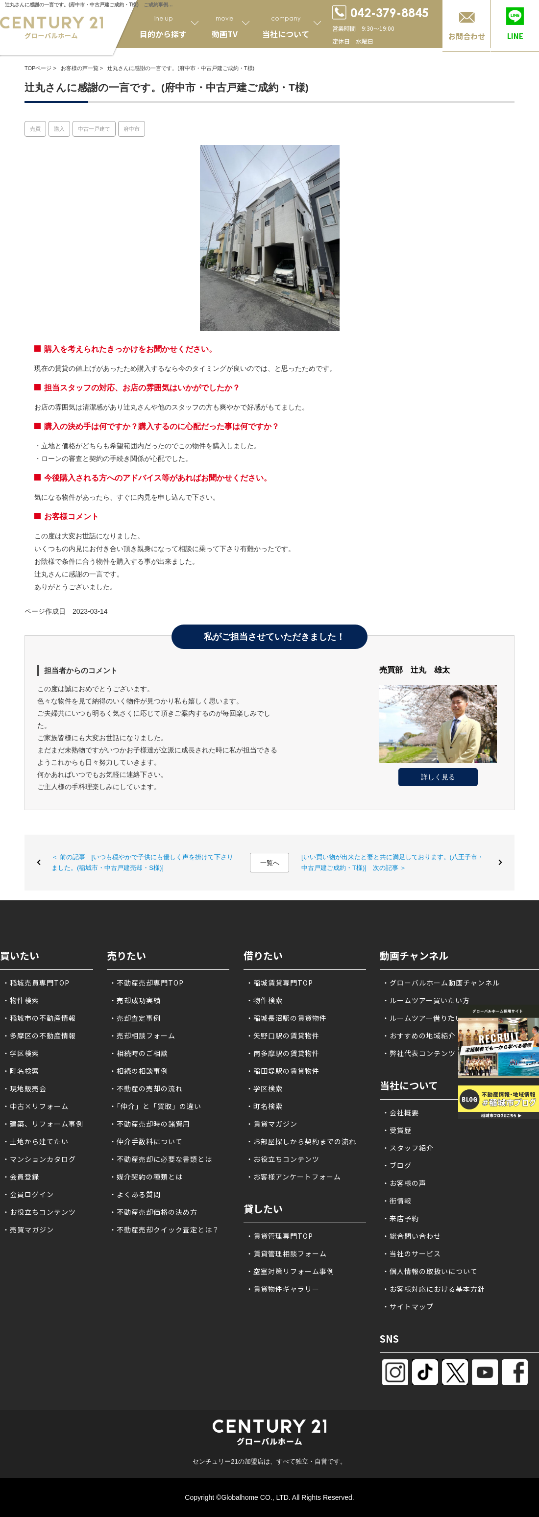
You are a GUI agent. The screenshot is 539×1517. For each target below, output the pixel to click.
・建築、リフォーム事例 (42, 1124)
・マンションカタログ (39, 1159)
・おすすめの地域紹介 (419, 1035)
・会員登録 (20, 1176)
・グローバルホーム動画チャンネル (441, 982)
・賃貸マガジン (271, 1124)
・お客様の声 (404, 1183)
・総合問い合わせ (411, 1236)
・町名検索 (20, 1071)
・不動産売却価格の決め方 (153, 1212)
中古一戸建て (94, 129)
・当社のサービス (411, 1253)
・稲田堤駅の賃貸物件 (282, 1071)
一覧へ (269, 863)
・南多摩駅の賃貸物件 (282, 1053)
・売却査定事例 (135, 1018)
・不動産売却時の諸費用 (149, 1124)
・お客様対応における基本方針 (433, 1289)
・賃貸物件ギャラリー (282, 1289)
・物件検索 (20, 1000)
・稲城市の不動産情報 (39, 1018)
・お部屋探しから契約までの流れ (301, 1141)
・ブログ (397, 1165)
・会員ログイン (28, 1194)
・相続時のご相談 (138, 1053)
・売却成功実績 (135, 1000)
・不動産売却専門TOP (146, 982)
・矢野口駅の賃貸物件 (282, 1035)
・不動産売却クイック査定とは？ (164, 1229)
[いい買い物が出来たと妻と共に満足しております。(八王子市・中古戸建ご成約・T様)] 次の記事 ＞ (392, 862)
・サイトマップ (408, 1306)
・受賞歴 (397, 1130)
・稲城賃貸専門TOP (279, 982)
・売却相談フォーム (142, 1035)
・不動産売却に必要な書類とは (160, 1159)
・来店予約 (400, 1218)
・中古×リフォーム (35, 1106)
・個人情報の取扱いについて (430, 1271)
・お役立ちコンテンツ (39, 1212)
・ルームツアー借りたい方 (426, 1018)
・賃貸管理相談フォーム (286, 1253)
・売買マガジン (28, 1229)
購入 (59, 129)
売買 (35, 129)
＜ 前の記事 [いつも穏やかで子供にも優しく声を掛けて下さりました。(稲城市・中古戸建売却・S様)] (142, 862)
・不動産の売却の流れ (146, 1088)
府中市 (131, 129)
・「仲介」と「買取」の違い (155, 1106)
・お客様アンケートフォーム (293, 1176)
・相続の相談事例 (138, 1071)
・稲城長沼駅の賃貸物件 (286, 1018)
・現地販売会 (24, 1088)
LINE (515, 36)
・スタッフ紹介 (408, 1148)
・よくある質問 (135, 1194)
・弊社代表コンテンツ (419, 1053)
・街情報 (397, 1200)
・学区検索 (20, 1053)
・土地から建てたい (35, 1141)
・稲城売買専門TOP (36, 982)
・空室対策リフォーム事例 (290, 1271)
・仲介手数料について (146, 1141)
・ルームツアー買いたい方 (426, 1000)
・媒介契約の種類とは (146, 1176)
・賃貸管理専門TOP (279, 1236)
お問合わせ (466, 36)
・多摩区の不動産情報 (39, 1035)
